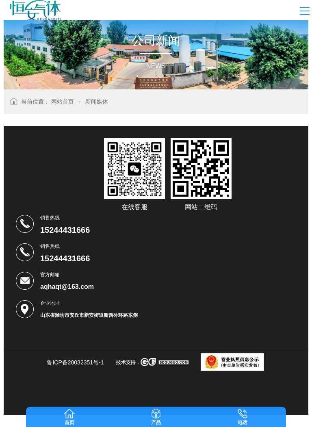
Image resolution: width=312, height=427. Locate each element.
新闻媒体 (96, 101)
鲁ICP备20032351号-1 (75, 362)
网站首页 (62, 101)
